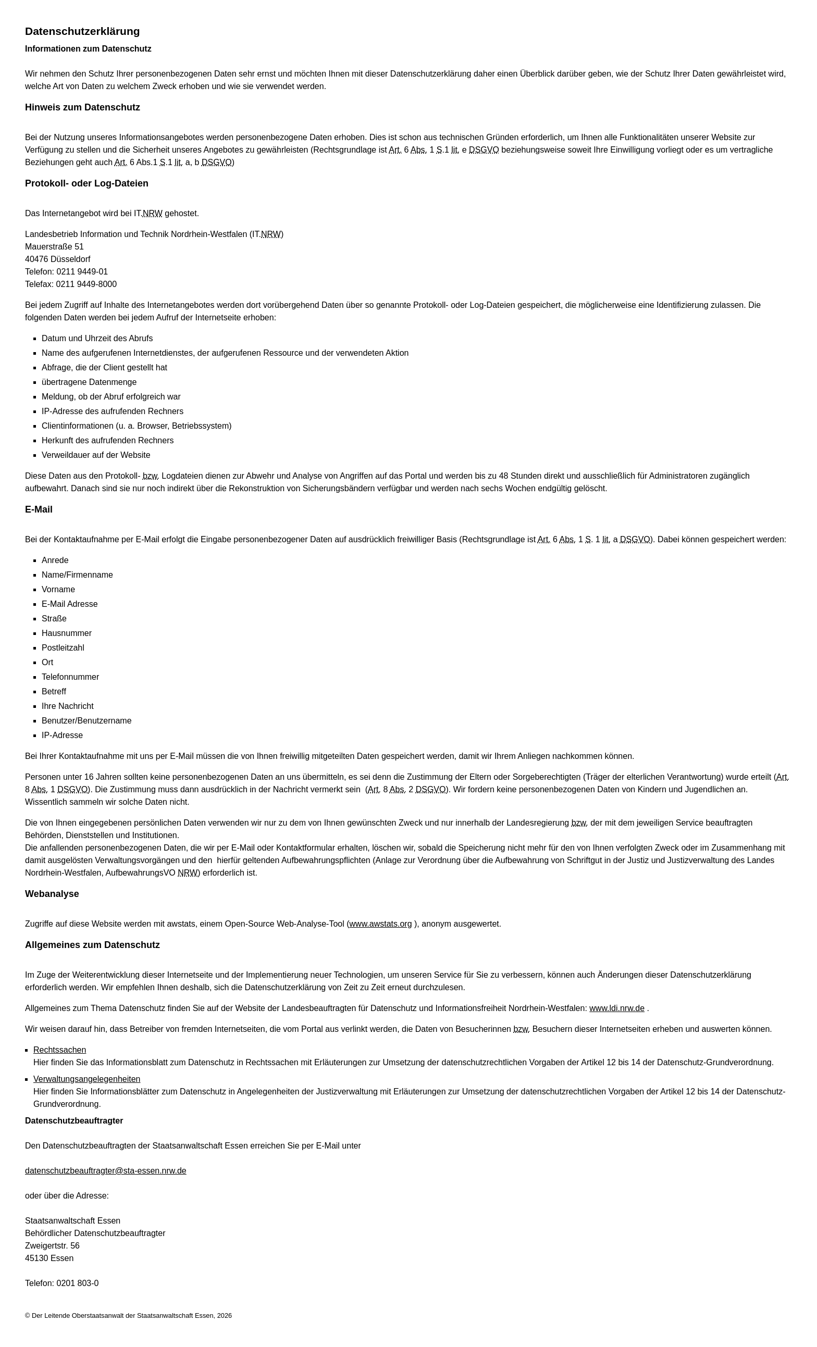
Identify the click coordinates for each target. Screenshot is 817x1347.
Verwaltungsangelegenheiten (87, 1079)
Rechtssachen (59, 1049)
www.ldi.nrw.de (617, 1008)
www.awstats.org (381, 923)
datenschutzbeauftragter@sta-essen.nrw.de (106, 1170)
